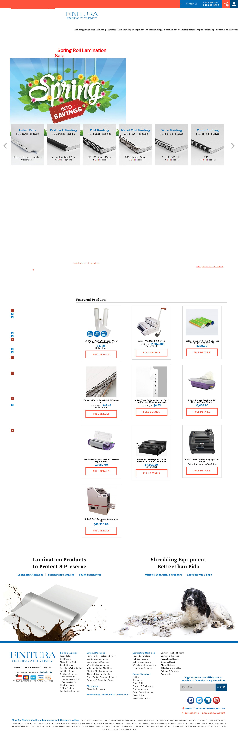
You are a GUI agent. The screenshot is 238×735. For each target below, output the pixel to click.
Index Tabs (131, 4)
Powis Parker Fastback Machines (30, 328)
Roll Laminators (23, 365)
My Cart (48, 669)
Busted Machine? (59, 199)
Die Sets (20, 321)
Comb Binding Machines (27, 318)
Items (216, 31)
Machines (74, 31)
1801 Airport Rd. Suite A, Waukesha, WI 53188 (60, 271)
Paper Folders (22, 416)
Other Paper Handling (143, 694)
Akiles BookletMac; (140, 725)
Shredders (20, 432)
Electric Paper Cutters (26, 406)
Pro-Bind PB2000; (128, 731)
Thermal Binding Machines (28, 331)
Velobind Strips (67, 673)
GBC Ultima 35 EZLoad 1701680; (96, 728)
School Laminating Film (26, 393)
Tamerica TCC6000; (60, 725)
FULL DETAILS (101, 356)
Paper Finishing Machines (26, 400)
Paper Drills (138, 697)
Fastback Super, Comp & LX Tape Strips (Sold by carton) (202, 343)
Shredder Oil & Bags (199, 576)
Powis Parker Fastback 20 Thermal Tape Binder (202, 403)
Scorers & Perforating (143, 688)
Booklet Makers (23, 403)
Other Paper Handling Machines (30, 409)
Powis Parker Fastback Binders (101, 657)
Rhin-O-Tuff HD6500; (198, 722)
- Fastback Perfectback (71, 681)
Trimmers (137, 681)
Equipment (120, 31)
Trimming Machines (25, 428)
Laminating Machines (144, 654)
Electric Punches (24, 325)
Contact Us (191, 4)
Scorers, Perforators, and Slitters (30, 425)
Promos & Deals (173, 4)
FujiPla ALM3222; (159, 728)
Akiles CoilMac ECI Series (151, 342)
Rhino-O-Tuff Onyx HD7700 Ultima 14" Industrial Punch (151, 462)
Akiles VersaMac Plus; (160, 725)
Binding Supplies (22, 341)
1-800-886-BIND (211, 3)
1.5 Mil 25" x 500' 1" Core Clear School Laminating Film (101, 343)
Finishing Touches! (179, 202)
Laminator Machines (30, 576)
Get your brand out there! (209, 268)
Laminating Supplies (61, 576)
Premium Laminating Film (27, 387)
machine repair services (87, 264)
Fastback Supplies (68, 676)
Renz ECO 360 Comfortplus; (198, 728)
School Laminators (25, 368)
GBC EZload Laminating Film (29, 381)
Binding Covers (23, 347)
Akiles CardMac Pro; (180, 725)
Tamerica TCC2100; (42, 725)
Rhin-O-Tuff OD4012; (217, 722)
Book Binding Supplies (26, 350)
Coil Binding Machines (26, 315)
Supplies (95, 31)
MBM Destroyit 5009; (41, 728)
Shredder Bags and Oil (26, 435)
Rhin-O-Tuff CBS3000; (22, 725)
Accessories (20, 308)
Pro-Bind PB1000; (110, 731)
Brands (82, 4)
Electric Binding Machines (99, 673)
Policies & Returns (169, 673)
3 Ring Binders (23, 344)
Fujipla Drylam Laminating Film (29, 377)
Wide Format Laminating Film (29, 396)
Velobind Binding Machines (28, 334)
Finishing (195, 31)
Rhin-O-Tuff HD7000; (146, 722)
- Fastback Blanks (68, 684)
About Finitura (168, 666)
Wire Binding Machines (26, 337)
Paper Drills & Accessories (28, 412)
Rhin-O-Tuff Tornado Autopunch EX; (172, 722)
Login (17, 669)
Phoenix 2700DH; (219, 728)
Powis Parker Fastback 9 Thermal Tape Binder (101, 462)
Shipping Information (171, 669)
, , (205, 710)
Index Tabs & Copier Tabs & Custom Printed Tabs (31, 354)
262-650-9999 (211, 5)
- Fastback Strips (68, 678)
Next (233, 146)
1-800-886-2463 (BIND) (213, 714)
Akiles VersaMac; (123, 725)
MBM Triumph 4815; (198, 725)
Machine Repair (153, 4)
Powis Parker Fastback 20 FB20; (94, 722)
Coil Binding (65, 660)
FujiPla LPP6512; (142, 728)
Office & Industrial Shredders (163, 576)
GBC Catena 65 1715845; (122, 728)
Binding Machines (23, 312)
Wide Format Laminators (27, 371)
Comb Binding (66, 666)
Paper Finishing (141, 675)
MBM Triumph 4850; (217, 725)
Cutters (136, 678)
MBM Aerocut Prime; (21, 728)
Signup (221, 688)
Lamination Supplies (24, 374)
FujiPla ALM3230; (176, 728)
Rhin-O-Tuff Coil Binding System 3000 (202, 462)
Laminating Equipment (25, 358)
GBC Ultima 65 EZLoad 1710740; (66, 728)
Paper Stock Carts (24, 419)
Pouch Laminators (24, 361)
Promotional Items (169, 660)
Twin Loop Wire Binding (71, 669)
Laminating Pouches (25, 384)
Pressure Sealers (24, 422)
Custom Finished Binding (172, 654)
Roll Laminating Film (25, 390)
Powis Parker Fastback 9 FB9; (122, 722)
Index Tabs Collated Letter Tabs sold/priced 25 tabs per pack (151, 403)
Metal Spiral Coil (68, 663)
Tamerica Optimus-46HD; (81, 725)
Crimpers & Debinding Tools (100, 682)
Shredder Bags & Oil (96, 691)
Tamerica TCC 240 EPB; (104, 725)
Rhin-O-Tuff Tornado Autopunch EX (101, 521)
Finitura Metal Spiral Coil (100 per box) (101, 403)
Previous (5, 146)
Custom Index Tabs (170, 657)
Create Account (32, 669)
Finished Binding (103, 4)
